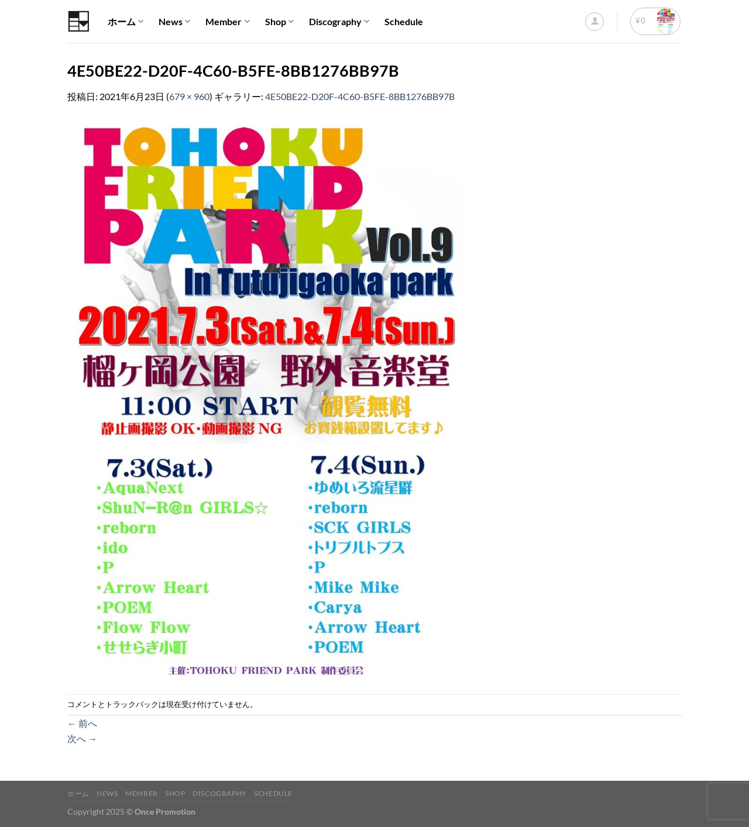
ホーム (125, 22)
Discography (339, 22)
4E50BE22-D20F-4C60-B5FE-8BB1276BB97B (360, 96)
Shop (279, 22)
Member (227, 22)
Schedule (403, 21)
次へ (82, 738)
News (174, 22)
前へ (82, 723)
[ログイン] (594, 21)
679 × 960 (189, 96)
